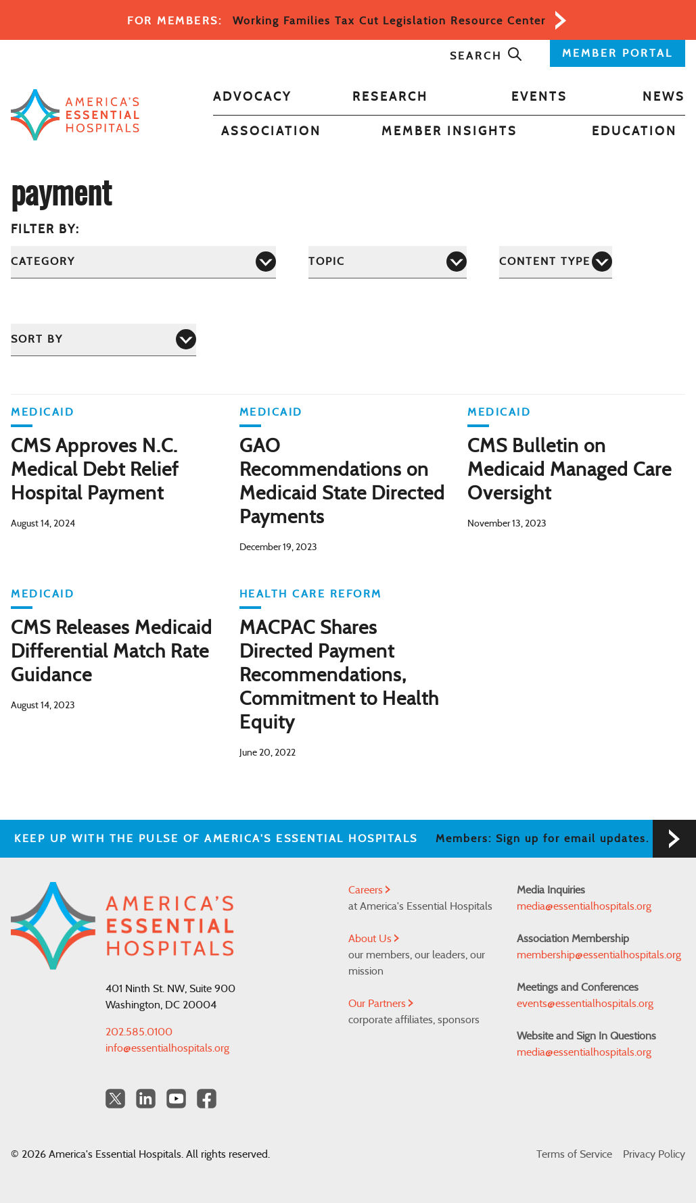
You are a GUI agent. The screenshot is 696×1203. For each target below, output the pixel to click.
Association (271, 132)
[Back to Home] (75, 114)
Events (539, 97)
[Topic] (387, 262)
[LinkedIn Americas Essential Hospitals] (146, 1098)
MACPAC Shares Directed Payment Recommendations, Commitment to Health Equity (339, 676)
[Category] (143, 262)
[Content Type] (555, 262)
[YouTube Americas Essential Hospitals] (176, 1098)
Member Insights (449, 132)
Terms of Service (574, 1154)
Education (634, 132)
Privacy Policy (654, 1154)
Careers (369, 890)
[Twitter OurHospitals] (115, 1098)
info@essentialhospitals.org (167, 1048)
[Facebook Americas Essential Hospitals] (206, 1098)
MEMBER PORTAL (617, 53)
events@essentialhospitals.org (585, 1003)
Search (486, 56)
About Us (373, 938)
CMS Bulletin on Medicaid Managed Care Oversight (569, 470)
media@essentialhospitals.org (584, 906)
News (664, 97)
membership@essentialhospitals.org (599, 955)
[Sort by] (103, 339)
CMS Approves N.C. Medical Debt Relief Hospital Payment (95, 470)
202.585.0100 (139, 1032)
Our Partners (380, 1003)
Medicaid (42, 412)
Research (390, 97)
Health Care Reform (310, 594)
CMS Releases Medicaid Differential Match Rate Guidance (111, 652)
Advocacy (252, 97)
